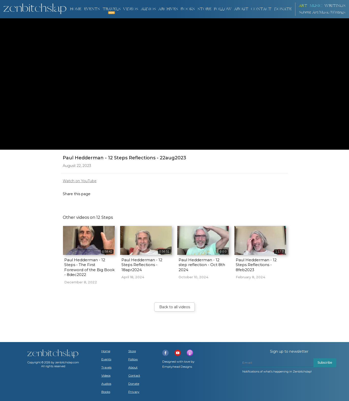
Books (105, 391)
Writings (335, 6)
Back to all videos (174, 307)
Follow (222, 9)
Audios (106, 383)
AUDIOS (148, 9)
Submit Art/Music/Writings (322, 12)
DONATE (283, 9)
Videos (105, 375)
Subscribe (325, 362)
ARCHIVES (168, 9)
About (241, 9)
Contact (261, 9)
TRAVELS (112, 9)
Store (204, 9)
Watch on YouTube (80, 181)
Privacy (133, 391)
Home (76, 9)
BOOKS (188, 9)
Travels (106, 367)
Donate (133, 383)
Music (316, 6)
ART (303, 6)
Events (92, 9)
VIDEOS (130, 9)
